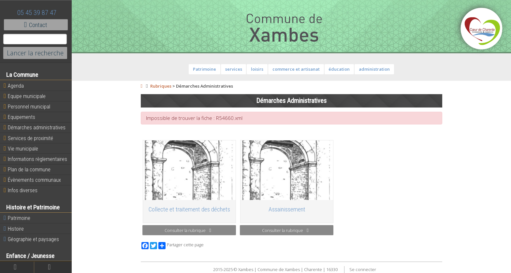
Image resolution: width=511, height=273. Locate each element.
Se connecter (362, 269)
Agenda (14, 85)
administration (374, 69)
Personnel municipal (27, 106)
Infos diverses (20, 190)
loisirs (257, 69)
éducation (339, 69)
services (233, 69)
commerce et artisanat (296, 69)
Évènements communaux (32, 180)
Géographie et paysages (31, 239)
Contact (35, 25)
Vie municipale (21, 148)
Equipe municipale (25, 96)
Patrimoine (17, 218)
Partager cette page (181, 245)
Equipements (19, 117)
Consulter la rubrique (188, 230)
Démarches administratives (35, 127)
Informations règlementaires (35, 159)
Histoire (14, 228)
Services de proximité (28, 138)
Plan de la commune (27, 169)
